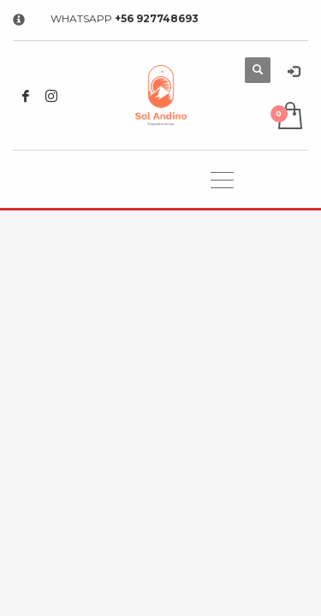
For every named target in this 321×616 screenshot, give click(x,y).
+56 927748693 (157, 18)
